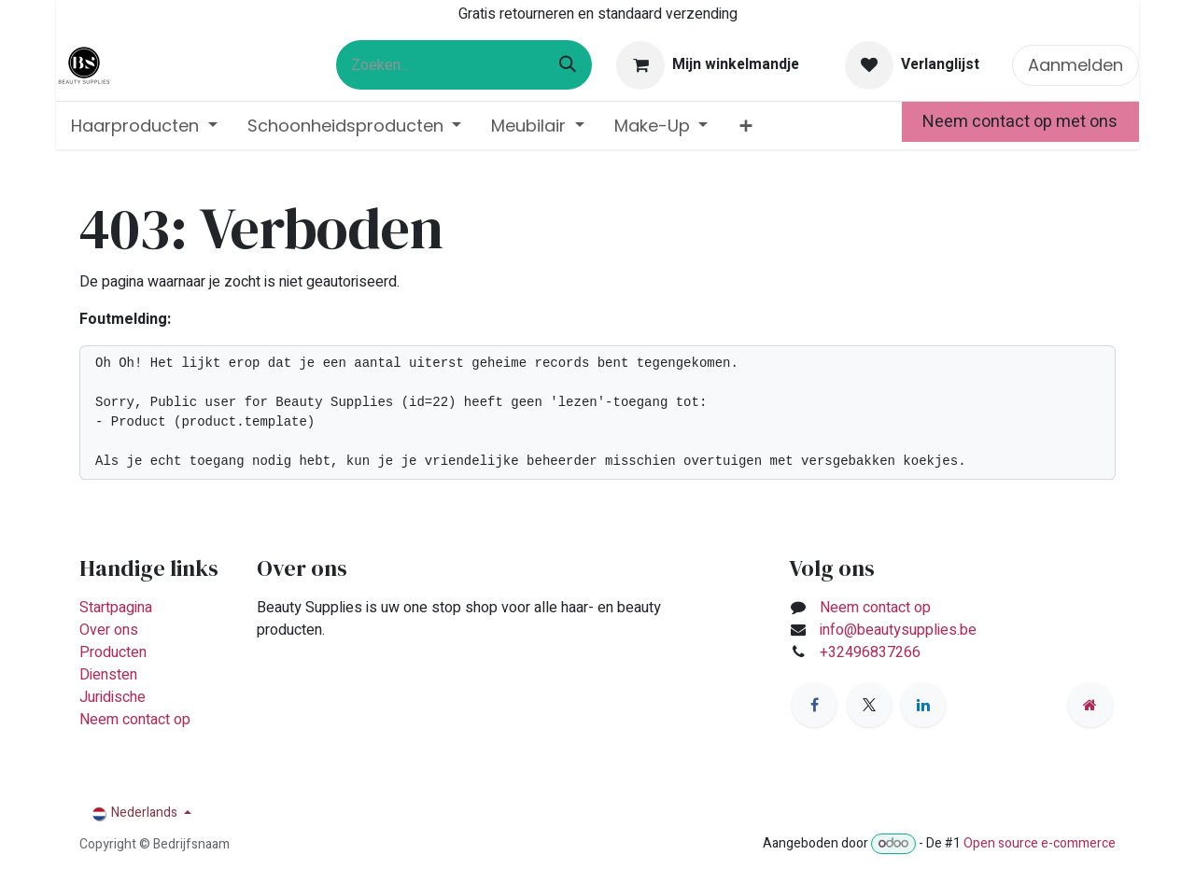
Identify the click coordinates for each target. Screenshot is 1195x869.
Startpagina (115, 607)
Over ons (108, 630)
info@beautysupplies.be (898, 630)
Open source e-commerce (1039, 843)
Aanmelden (1075, 65)
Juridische (112, 697)
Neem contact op (134, 719)
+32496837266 (872, 652)
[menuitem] (144, 125)
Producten (113, 652)
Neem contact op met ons (1020, 121)
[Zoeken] (567, 65)
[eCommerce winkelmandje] (708, 65)
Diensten (108, 675)
